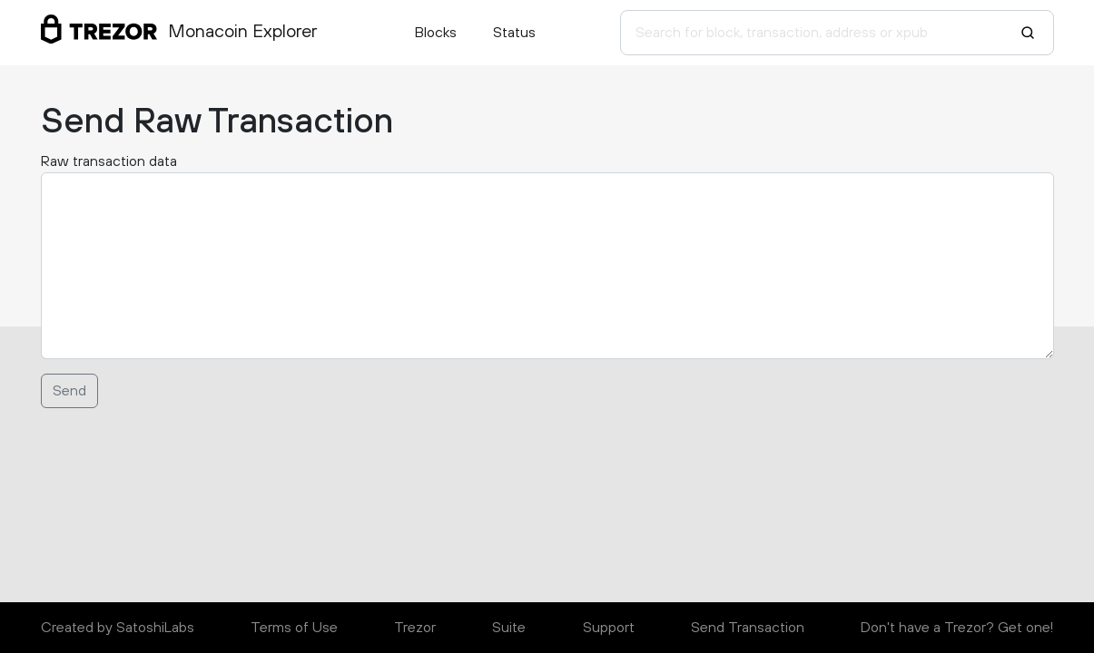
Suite (509, 628)
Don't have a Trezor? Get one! (957, 628)
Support (609, 628)
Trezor (415, 628)
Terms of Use (294, 628)
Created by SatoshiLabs (117, 628)
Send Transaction (747, 628)
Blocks (436, 33)
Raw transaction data (109, 161)
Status (514, 33)
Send (69, 391)
